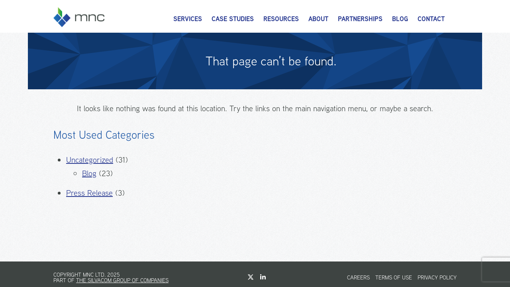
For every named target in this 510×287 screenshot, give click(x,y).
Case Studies (233, 19)
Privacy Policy (437, 277)
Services (187, 19)
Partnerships (360, 19)
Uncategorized (89, 159)
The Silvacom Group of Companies (122, 280)
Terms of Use (393, 277)
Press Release (89, 193)
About (318, 19)
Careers (358, 277)
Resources (281, 19)
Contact (431, 19)
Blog (400, 19)
